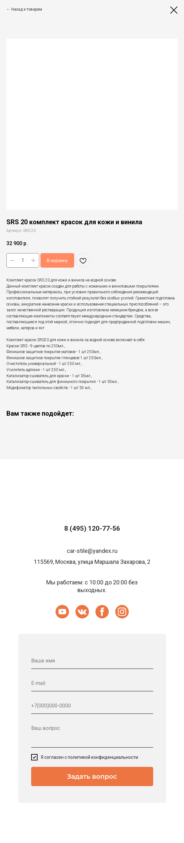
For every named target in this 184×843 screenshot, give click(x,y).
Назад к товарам (26, 9)
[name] (92, 661)
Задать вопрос (92, 776)
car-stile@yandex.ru (92, 550)
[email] (92, 683)
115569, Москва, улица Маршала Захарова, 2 (92, 561)
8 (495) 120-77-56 (92, 528)
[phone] (92, 706)
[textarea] (92, 734)
